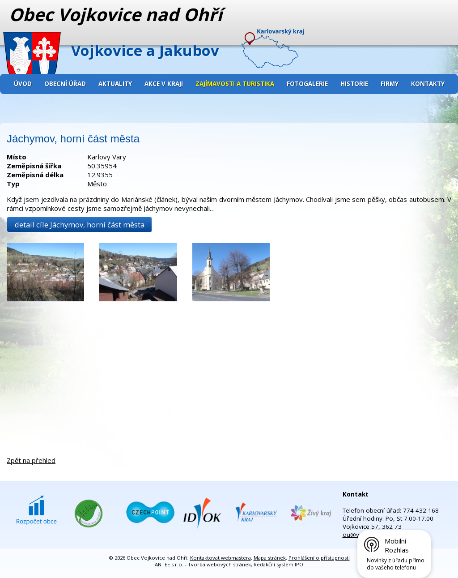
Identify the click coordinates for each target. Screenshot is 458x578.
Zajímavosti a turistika (234, 84)
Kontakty (428, 84)
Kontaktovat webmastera (220, 557)
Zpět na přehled (31, 460)
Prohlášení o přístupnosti (319, 557)
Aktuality (115, 84)
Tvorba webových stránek (219, 564)
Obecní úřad (65, 84)
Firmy (390, 84)
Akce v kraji (163, 84)
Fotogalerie (307, 84)
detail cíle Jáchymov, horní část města (79, 224)
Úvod (23, 84)
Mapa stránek (270, 557)
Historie (354, 84)
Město (97, 183)
